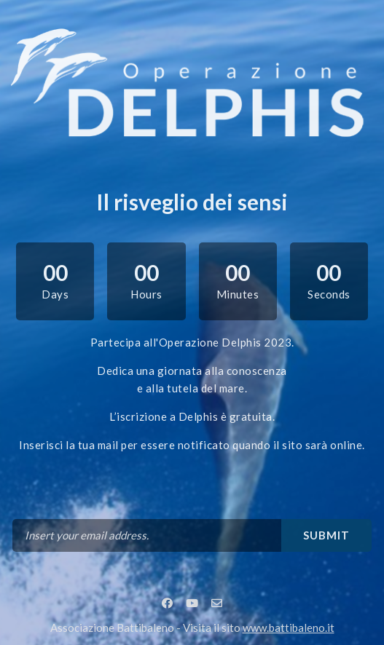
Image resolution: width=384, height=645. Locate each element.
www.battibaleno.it (288, 627)
